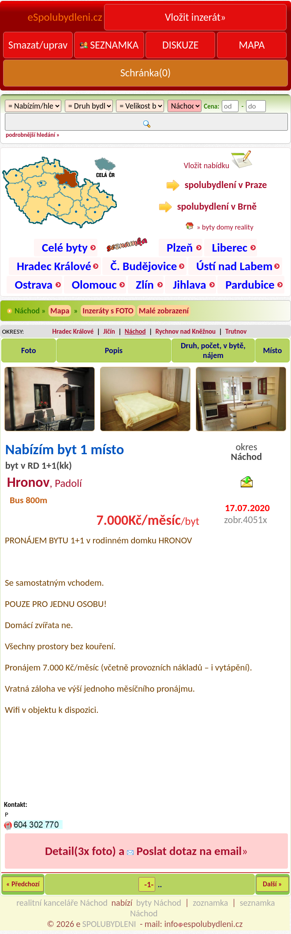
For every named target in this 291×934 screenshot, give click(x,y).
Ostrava (33, 284)
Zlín (145, 284)
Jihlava (189, 284)
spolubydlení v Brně (208, 206)
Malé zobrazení (164, 311)
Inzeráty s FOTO (108, 311)
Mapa (59, 311)
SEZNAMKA (109, 44)
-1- (148, 884)
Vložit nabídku (218, 160)
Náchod (135, 331)
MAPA (252, 44)
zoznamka (210, 902)
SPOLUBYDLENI (109, 924)
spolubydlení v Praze (216, 185)
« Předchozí (23, 884)
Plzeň (180, 247)
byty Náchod (158, 902)
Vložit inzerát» (195, 17)
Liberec (229, 247)
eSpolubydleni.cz (65, 17)
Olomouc (94, 284)
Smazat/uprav (37, 44)
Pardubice (249, 284)
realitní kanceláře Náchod (62, 902)
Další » (272, 884)
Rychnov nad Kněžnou (186, 331)
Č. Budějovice (143, 266)
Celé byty (65, 247)
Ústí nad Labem (234, 266)
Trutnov (235, 331)
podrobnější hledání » (33, 135)
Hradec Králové (54, 266)
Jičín (109, 331)
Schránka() (145, 72)
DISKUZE (180, 44)
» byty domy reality (225, 226)
